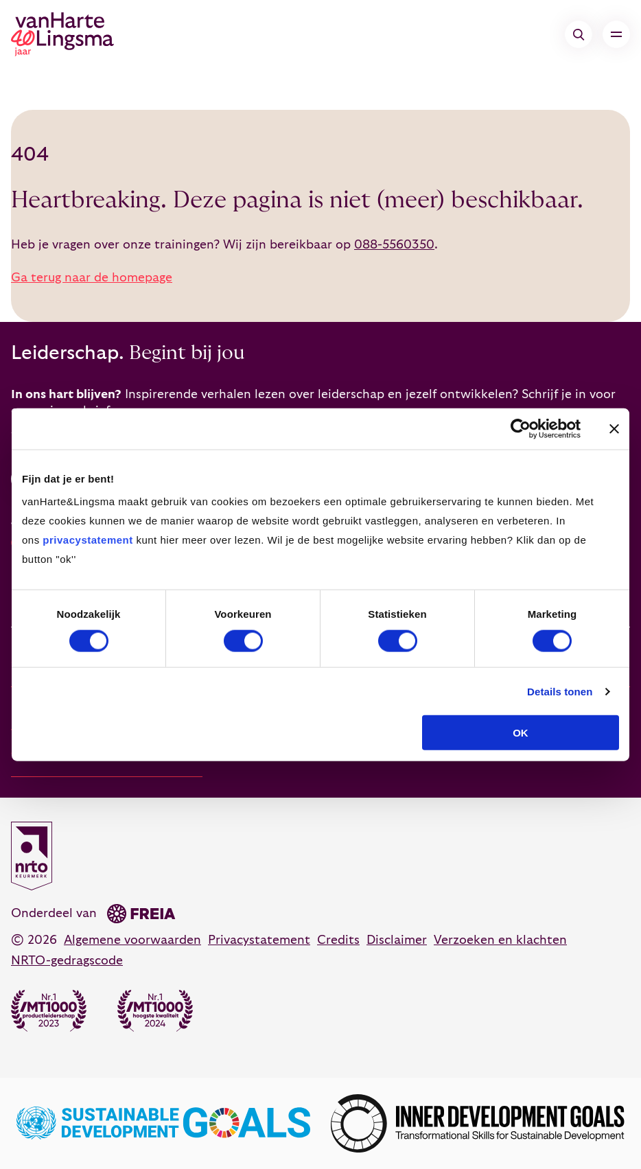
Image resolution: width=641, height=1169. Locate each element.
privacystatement (87, 540)
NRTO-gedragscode (67, 960)
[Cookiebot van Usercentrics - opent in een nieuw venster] (521, 428)
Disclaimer (396, 940)
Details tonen (559, 691)
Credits (338, 940)
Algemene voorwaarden (132, 940)
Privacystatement (259, 940)
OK (520, 733)
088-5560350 (394, 244)
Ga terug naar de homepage (91, 277)
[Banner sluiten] (614, 428)
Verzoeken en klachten (500, 940)
